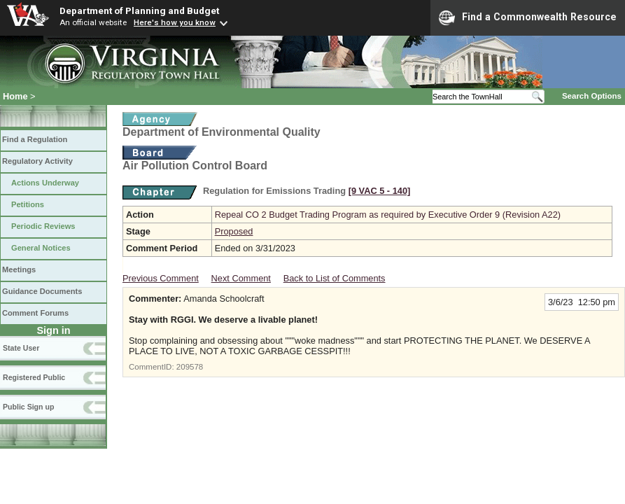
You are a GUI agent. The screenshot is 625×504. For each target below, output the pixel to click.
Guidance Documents (42, 291)
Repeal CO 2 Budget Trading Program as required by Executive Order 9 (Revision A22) (388, 214)
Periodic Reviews (43, 226)
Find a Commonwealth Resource (528, 17)
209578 (189, 367)
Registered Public (34, 377)
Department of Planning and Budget (139, 10)
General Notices (41, 248)
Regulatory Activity (37, 161)
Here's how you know (175, 22)
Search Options (592, 96)
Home (15, 96)
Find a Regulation (34, 139)
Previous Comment (160, 278)
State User (21, 348)
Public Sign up (28, 406)
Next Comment (241, 278)
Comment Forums (35, 313)
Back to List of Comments (334, 278)
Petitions (27, 204)
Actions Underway (45, 182)
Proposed (234, 231)
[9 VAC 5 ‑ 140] (380, 191)
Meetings (19, 269)
